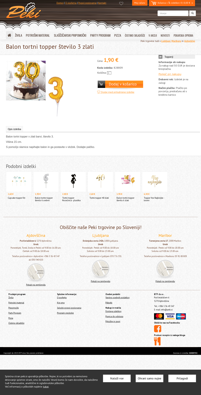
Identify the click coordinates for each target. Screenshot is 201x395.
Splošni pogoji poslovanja (69, 307)
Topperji (168, 56)
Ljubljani (165, 41)
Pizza (10, 318)
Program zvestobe (65, 313)
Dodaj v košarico (123, 84)
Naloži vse (117, 378)
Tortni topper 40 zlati (99, 198)
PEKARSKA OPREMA (183, 35)
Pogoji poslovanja (87, 2)
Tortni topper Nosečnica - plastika (71, 199)
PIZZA (117, 35)
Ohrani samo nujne (149, 378)
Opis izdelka (14, 129)
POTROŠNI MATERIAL (38, 35)
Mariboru (176, 41)
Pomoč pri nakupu (170, 74)
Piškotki (108, 302)
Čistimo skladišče (16, 323)
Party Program (14, 313)
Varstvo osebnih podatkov (117, 297)
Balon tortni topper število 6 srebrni (44, 199)
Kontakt (102, 2)
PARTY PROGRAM (100, 35)
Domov (60, 2)
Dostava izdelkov (113, 311)
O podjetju (70, 2)
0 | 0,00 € (172, 3)
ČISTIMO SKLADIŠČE (135, 35)
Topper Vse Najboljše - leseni (154, 199)
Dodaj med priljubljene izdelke (115, 92)
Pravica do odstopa (114, 316)
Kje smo (61, 302)
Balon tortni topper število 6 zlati (125, 199)
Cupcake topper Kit (16, 198)
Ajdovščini (189, 41)
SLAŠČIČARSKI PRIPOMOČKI (70, 35)
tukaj (46, 386)
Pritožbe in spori (112, 321)
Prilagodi (182, 378)
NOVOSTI (165, 35)
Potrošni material (16, 302)
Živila (10, 297)
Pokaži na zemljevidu (36, 284)
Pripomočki (13, 307)
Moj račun (139, 2)
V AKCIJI (153, 35)
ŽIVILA (18, 35)
